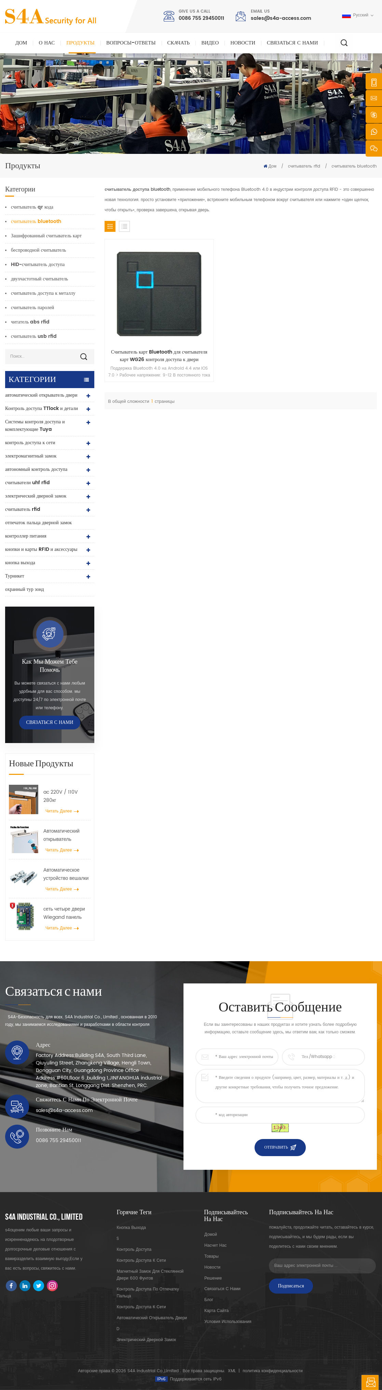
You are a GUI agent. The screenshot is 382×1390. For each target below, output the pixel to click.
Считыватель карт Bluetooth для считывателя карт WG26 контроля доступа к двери (136, 309)
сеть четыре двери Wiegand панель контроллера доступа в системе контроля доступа (64, 913)
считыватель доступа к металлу (43, 293)
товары (211, 1256)
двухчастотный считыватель (39, 279)
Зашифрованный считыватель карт (46, 236)
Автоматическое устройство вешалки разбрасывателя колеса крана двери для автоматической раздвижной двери (65, 874)
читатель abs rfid (30, 322)
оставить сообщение (370, 1382)
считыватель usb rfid (34, 336)
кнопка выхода (20, 563)
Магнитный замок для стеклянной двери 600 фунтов (150, 1275)
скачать (178, 43)
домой (210, 1234)
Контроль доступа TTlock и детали (41, 408)
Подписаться (291, 1286)
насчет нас (215, 1245)
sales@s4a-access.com (281, 18)
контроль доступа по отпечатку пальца (148, 1292)
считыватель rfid (304, 166)
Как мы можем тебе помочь (50, 666)
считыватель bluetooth (354, 166)
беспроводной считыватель (38, 250)
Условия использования (227, 1322)
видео (210, 43)
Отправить (276, 1147)
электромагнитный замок (30, 456)
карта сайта (216, 1311)
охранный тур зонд (24, 589)
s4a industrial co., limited (44, 1217)
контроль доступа (134, 1249)
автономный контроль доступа (36, 469)
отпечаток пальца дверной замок (38, 523)
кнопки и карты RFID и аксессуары (41, 549)
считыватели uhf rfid (27, 483)
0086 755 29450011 (201, 18)
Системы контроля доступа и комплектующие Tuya (35, 425)
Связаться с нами (292, 43)
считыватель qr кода (32, 207)
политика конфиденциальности (273, 1371)
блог (208, 1300)
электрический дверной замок (35, 496)
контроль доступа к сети (30, 443)
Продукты (80, 43)
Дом (21, 43)
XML (232, 1371)
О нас (47, 43)
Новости (242, 43)
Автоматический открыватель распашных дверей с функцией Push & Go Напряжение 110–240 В (67, 835)
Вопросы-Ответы (131, 43)
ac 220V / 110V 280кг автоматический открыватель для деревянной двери (63, 796)
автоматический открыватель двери (41, 395)
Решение (212, 1278)
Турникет (14, 576)
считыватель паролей (32, 308)
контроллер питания (25, 536)
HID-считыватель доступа (38, 264)
